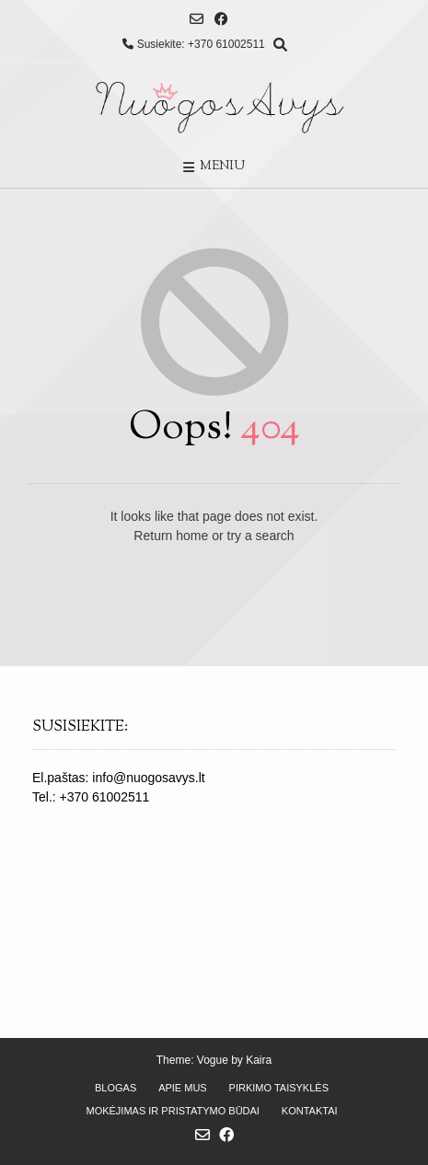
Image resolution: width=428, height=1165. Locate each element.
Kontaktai (310, 1110)
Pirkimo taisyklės (279, 1087)
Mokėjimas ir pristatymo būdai (172, 1110)
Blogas (115, 1087)
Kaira (259, 1060)
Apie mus (182, 1087)
